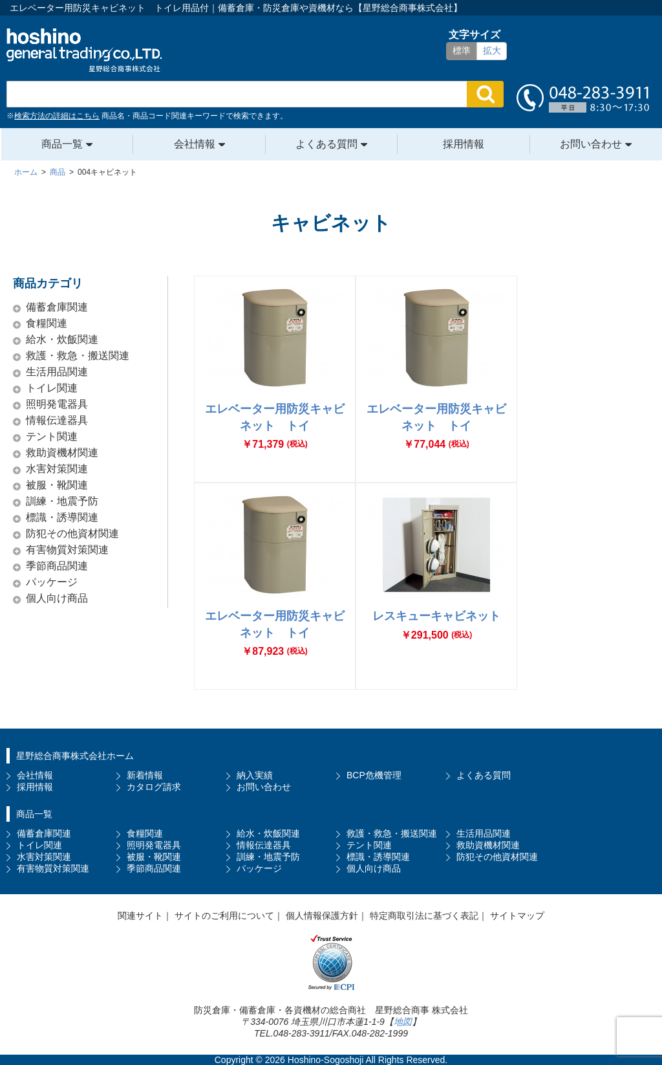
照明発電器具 (57, 404)
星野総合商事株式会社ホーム (75, 756)
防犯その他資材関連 (72, 533)
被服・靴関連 (57, 484)
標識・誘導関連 (62, 517)
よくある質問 (326, 143)
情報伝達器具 (57, 420)
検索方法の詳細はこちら (57, 115)
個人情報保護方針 (322, 915)
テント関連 (52, 436)
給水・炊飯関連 (62, 339)
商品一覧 (62, 143)
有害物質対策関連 (67, 549)
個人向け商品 (57, 598)
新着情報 (145, 775)
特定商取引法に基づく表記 (424, 915)
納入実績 (255, 775)
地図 (403, 1021)
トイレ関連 (52, 387)
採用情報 (463, 143)
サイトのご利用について (224, 915)
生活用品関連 (57, 371)
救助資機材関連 (62, 452)
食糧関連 (46, 323)
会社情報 (194, 143)
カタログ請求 (154, 787)
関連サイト (140, 915)
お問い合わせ (591, 143)
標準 (462, 50)
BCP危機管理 (374, 775)
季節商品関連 (57, 565)
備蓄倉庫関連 (57, 307)
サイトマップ (517, 915)
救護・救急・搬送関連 (77, 355)
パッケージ (52, 581)
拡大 (492, 50)
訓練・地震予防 (62, 501)
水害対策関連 (57, 468)
